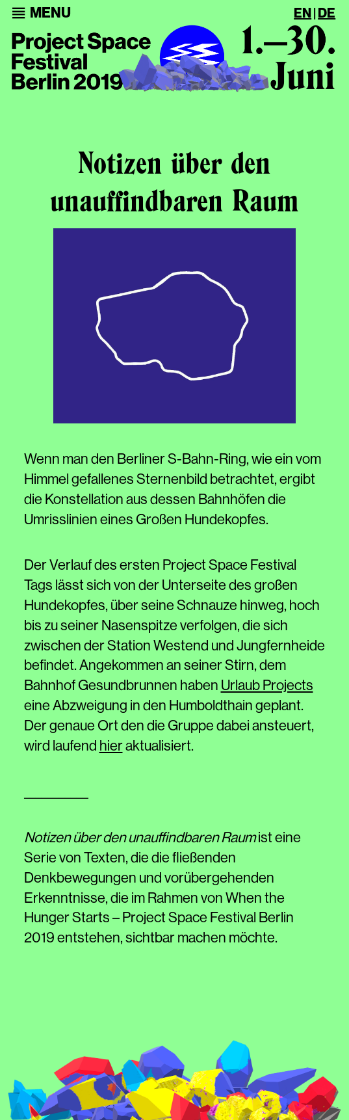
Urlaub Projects (267, 685)
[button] (50, 13)
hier (111, 746)
